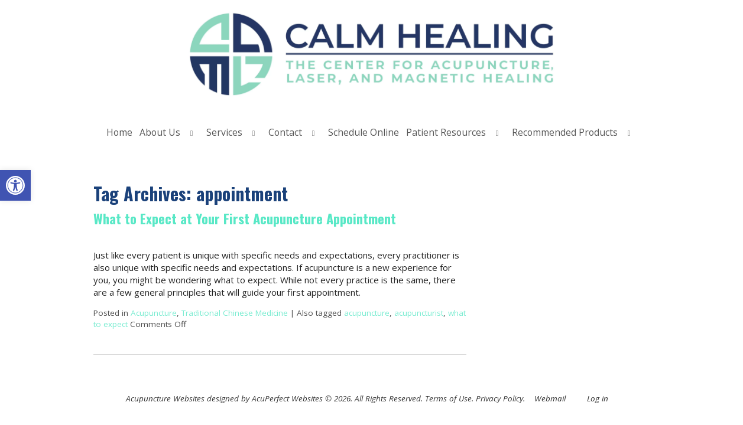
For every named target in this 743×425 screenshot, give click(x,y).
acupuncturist (418, 313)
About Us (159, 132)
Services (224, 132)
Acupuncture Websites (165, 398)
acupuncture (367, 313)
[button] (15, 185)
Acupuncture (154, 313)
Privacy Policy (499, 398)
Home (119, 132)
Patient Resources (446, 132)
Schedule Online (363, 132)
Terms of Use (448, 398)
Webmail (550, 398)
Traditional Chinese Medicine (234, 313)
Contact (285, 132)
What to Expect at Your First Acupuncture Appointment (244, 218)
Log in (597, 398)
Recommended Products (565, 132)
